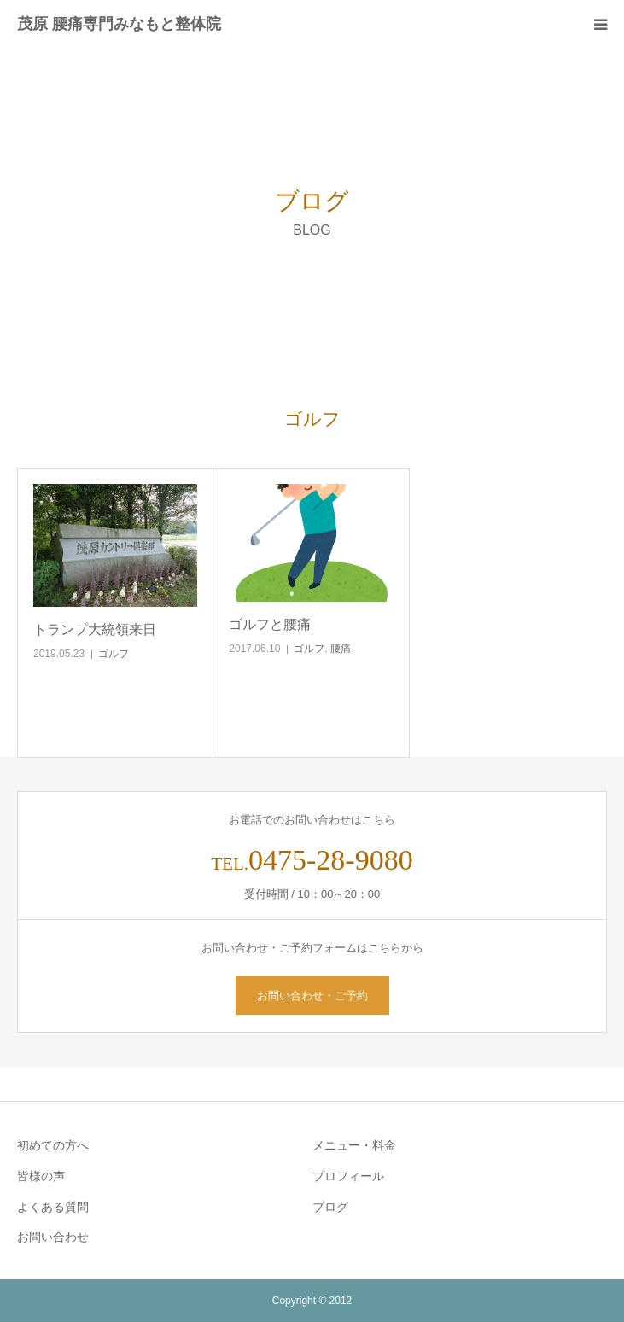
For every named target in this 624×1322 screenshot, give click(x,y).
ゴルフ (113, 654)
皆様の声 (41, 1176)
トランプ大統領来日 (94, 629)
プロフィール (348, 1176)
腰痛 (340, 649)
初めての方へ (53, 1145)
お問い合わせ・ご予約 (312, 995)
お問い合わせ (53, 1236)
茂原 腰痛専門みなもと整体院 (119, 24)
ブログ (330, 1207)
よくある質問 (53, 1207)
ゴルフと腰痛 (270, 624)
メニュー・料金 (354, 1145)
